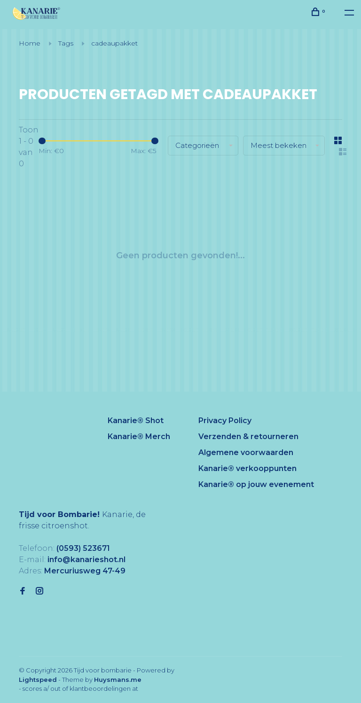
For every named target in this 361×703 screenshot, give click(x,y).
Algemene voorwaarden (245, 452)
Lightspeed (38, 679)
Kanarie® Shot (136, 420)
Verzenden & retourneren (248, 436)
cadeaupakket (114, 43)
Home (29, 43)
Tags (65, 43)
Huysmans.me (117, 679)
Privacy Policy (224, 420)
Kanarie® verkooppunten (247, 468)
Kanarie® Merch (139, 436)
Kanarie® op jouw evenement (256, 484)
